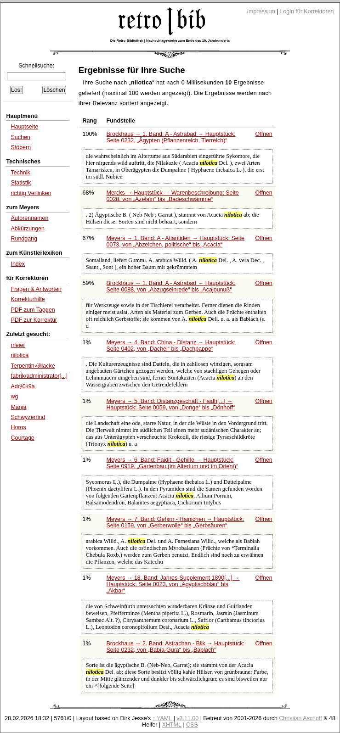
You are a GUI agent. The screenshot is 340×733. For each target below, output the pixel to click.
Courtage (22, 438)
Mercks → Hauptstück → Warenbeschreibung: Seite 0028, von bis (173, 196)
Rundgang (24, 238)
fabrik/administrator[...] (39, 376)
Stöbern (21, 147)
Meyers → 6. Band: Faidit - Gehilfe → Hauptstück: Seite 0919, (172, 463)
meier (18, 345)
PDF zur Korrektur (34, 320)
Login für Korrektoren (307, 11)
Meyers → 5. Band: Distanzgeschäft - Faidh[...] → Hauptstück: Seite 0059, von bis (171, 404)
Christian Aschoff (300, 718)
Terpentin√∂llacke (33, 366)
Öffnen (263, 134)
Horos (18, 427)
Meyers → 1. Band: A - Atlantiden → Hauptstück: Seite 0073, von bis (175, 241)
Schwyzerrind (28, 417)
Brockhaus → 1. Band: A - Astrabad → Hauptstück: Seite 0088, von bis (171, 286)
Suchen (20, 137)
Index (18, 264)
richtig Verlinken (31, 193)
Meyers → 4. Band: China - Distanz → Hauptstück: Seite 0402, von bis (171, 345)
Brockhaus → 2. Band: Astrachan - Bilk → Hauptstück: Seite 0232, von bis (175, 646)
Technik (20, 172)
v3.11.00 (187, 718)
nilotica (19, 355)
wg (14, 396)
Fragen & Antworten (36, 289)
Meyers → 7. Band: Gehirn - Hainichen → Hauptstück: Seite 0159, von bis (175, 522)
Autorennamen (29, 218)
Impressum (261, 11)
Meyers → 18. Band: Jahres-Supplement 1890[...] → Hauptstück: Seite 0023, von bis (173, 584)
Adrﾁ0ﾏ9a (22, 386)
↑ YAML (162, 718)
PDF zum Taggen (33, 310)
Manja (18, 407)
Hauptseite (24, 126)
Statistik (21, 182)
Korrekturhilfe (28, 299)
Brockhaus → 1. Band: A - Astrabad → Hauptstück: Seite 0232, (171, 137)
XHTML (171, 725)
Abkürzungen (28, 228)
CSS (192, 725)
